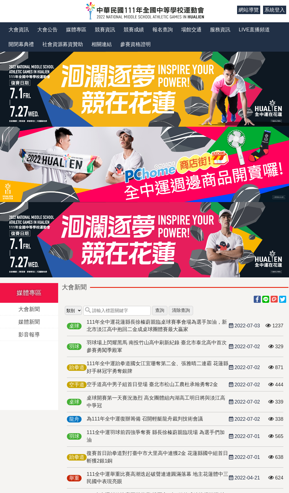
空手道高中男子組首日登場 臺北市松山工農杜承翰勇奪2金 (152, 384)
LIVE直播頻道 (254, 29)
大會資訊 (18, 29)
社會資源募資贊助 (62, 44)
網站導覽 (248, 10)
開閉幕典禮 (21, 44)
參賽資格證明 (135, 44)
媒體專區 (76, 29)
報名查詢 (162, 29)
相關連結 (101, 44)
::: (231, 10)
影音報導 (29, 334)
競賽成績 (134, 29)
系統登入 (274, 10)
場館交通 (191, 29)
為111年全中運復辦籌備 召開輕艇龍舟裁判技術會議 (145, 419)
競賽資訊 (105, 29)
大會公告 (47, 29)
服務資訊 (220, 29)
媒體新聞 (29, 322)
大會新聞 (29, 309)
